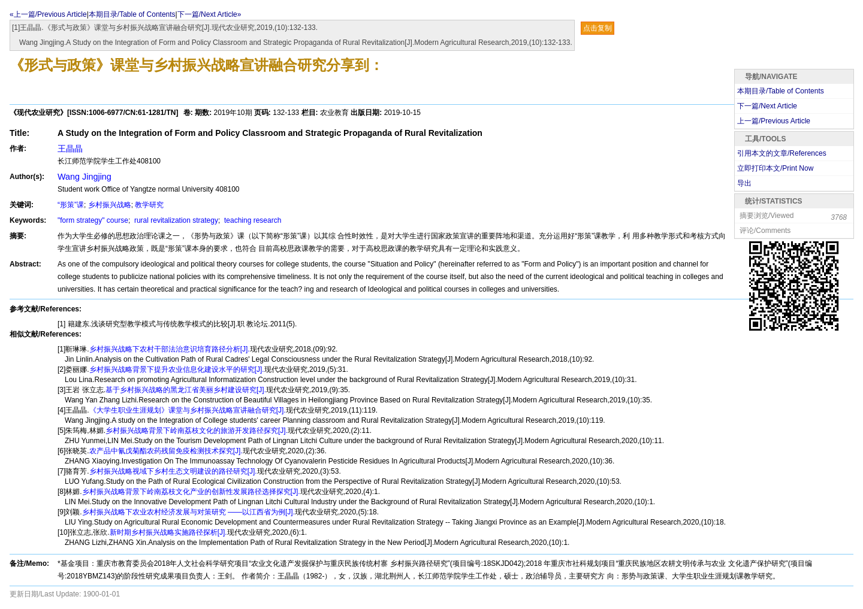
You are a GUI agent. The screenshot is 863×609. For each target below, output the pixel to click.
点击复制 (597, 28)
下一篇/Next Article (767, 106)
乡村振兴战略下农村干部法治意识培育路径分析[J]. (169, 349)
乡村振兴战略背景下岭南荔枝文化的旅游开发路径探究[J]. (196, 430)
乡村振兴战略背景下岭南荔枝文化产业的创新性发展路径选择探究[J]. (191, 491)
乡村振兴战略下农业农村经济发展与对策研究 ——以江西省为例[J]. (188, 512)
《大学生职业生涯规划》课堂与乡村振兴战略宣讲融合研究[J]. (187, 410)
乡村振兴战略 (109, 205)
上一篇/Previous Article (773, 121)
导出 (744, 183)
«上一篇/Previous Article (48, 14)
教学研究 (149, 205)
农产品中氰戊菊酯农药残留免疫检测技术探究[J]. (166, 451)
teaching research (252, 220)
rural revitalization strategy (175, 220)
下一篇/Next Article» (209, 14)
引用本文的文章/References (781, 153)
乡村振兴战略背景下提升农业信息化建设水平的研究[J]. (176, 369)
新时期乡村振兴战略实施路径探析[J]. (168, 532)
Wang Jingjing (84, 176)
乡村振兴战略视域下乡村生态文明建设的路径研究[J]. (173, 471)
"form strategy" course (93, 220)
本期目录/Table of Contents (132, 14)
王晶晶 (70, 148)
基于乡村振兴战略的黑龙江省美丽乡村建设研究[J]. (185, 390)
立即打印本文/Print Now (775, 168)
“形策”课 (71, 205)
